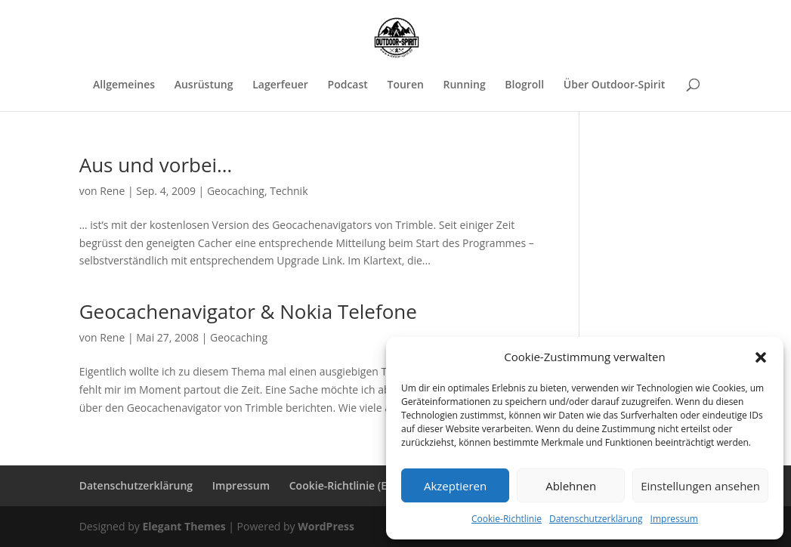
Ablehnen (570, 485)
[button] (760, 357)
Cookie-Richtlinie (506, 518)
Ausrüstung (204, 85)
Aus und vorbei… (156, 164)
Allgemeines (124, 85)
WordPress (326, 526)
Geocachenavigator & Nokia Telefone (248, 311)
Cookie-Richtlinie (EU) (343, 485)
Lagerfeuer (280, 85)
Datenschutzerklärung (596, 518)
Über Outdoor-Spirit (614, 85)
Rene (112, 191)
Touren (405, 85)
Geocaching (235, 191)
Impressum (674, 518)
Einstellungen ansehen (700, 485)
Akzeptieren (455, 485)
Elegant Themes (183, 526)
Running (464, 85)
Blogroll (524, 85)
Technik (288, 191)
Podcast (348, 85)
